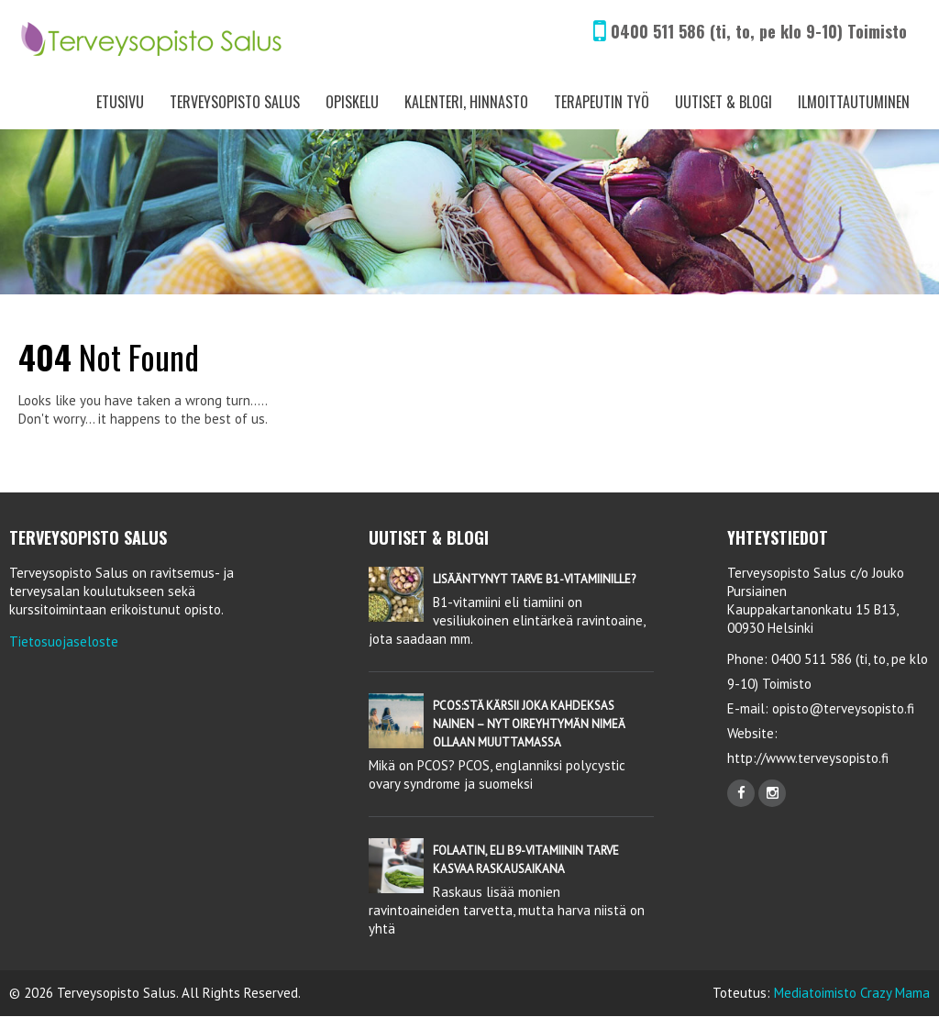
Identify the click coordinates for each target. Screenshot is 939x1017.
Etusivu (120, 102)
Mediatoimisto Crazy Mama (852, 992)
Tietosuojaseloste (63, 641)
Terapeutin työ (601, 102)
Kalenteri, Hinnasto (466, 102)
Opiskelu (352, 102)
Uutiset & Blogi (723, 102)
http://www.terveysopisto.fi (808, 758)
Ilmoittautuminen (854, 102)
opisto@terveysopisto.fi (843, 708)
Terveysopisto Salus (235, 102)
